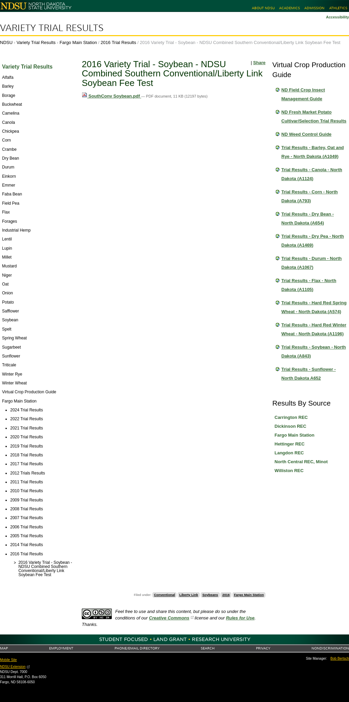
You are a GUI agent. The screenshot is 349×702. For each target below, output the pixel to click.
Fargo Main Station (78, 42)
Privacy (263, 648)
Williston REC (289, 470)
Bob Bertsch (340, 658)
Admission (314, 8)
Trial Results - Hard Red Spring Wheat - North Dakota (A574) (314, 307)
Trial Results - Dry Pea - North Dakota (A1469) (313, 241)
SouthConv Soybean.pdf (111, 96)
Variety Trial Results (52, 28)
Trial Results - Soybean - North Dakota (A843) (314, 352)
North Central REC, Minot (301, 461)
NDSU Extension (13, 667)
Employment (61, 648)
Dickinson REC (290, 426)
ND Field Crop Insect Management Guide (303, 94)
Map (4, 648)
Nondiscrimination (330, 648)
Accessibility (337, 17)
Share (259, 62)
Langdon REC (289, 452)
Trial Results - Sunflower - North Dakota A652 (309, 374)
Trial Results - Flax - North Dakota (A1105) (309, 285)
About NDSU (263, 8)
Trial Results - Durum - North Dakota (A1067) (312, 263)
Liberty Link (188, 595)
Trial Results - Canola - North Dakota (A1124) (312, 174)
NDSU (6, 42)
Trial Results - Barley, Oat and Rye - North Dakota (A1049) (313, 152)
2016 (226, 595)
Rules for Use (240, 617)
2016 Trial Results (118, 42)
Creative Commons (169, 617)
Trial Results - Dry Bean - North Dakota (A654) (308, 218)
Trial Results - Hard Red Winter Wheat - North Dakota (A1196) (314, 329)
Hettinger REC (290, 444)
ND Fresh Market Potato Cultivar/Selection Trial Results (314, 116)
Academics (289, 8)
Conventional (164, 595)
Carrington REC (291, 417)
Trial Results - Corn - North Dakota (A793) (310, 196)
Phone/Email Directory (137, 648)
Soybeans (210, 595)
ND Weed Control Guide (307, 134)
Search (208, 648)
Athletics (338, 8)
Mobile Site (8, 660)
